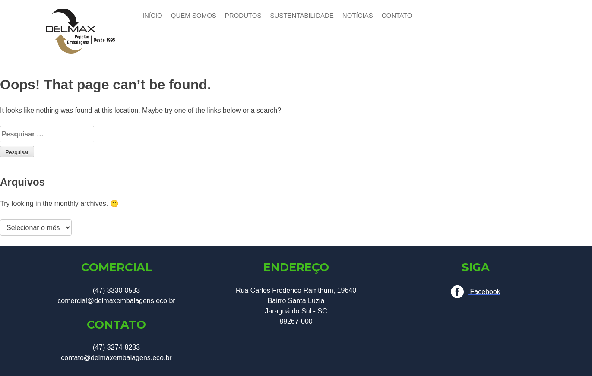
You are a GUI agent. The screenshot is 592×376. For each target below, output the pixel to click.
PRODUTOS (243, 15)
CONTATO (397, 15)
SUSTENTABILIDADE (302, 15)
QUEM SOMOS (193, 15)
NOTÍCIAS (357, 15)
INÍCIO (152, 15)
